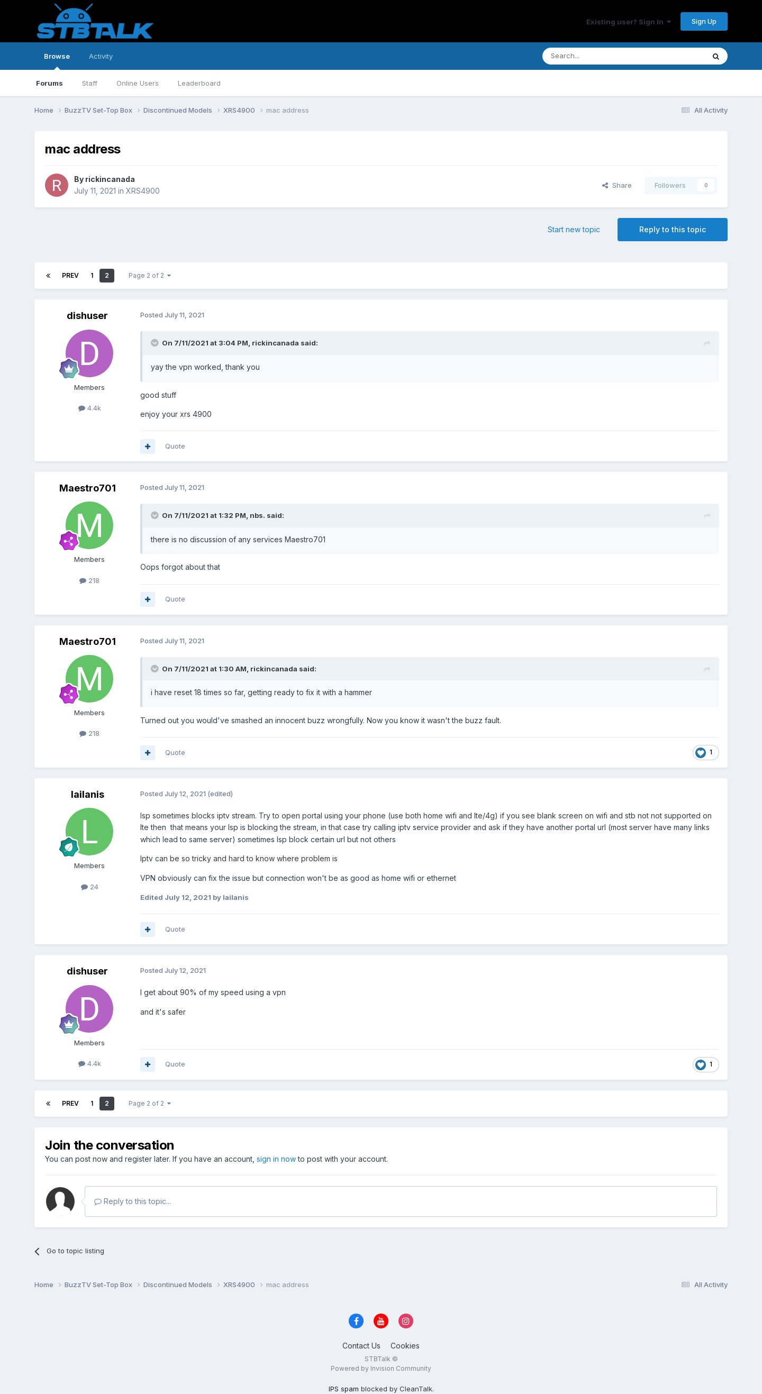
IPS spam (344, 1388)
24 (89, 886)
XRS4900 (143, 190)
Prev (70, 275)
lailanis (87, 794)
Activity (101, 56)
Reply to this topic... (132, 1201)
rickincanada (110, 179)
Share (617, 185)
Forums (49, 83)
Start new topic (574, 229)
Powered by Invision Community (381, 1368)
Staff (89, 83)
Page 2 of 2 (150, 275)
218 (89, 580)
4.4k (89, 408)
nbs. (257, 515)
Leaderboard (199, 83)
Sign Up (704, 21)
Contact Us (361, 1345)
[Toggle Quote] (155, 343)
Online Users (137, 83)
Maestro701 (87, 488)
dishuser (87, 315)
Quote (175, 446)
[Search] (596, 56)
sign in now (276, 1158)
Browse (57, 61)
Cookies (405, 1345)
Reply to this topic (672, 229)
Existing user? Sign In (628, 21)
